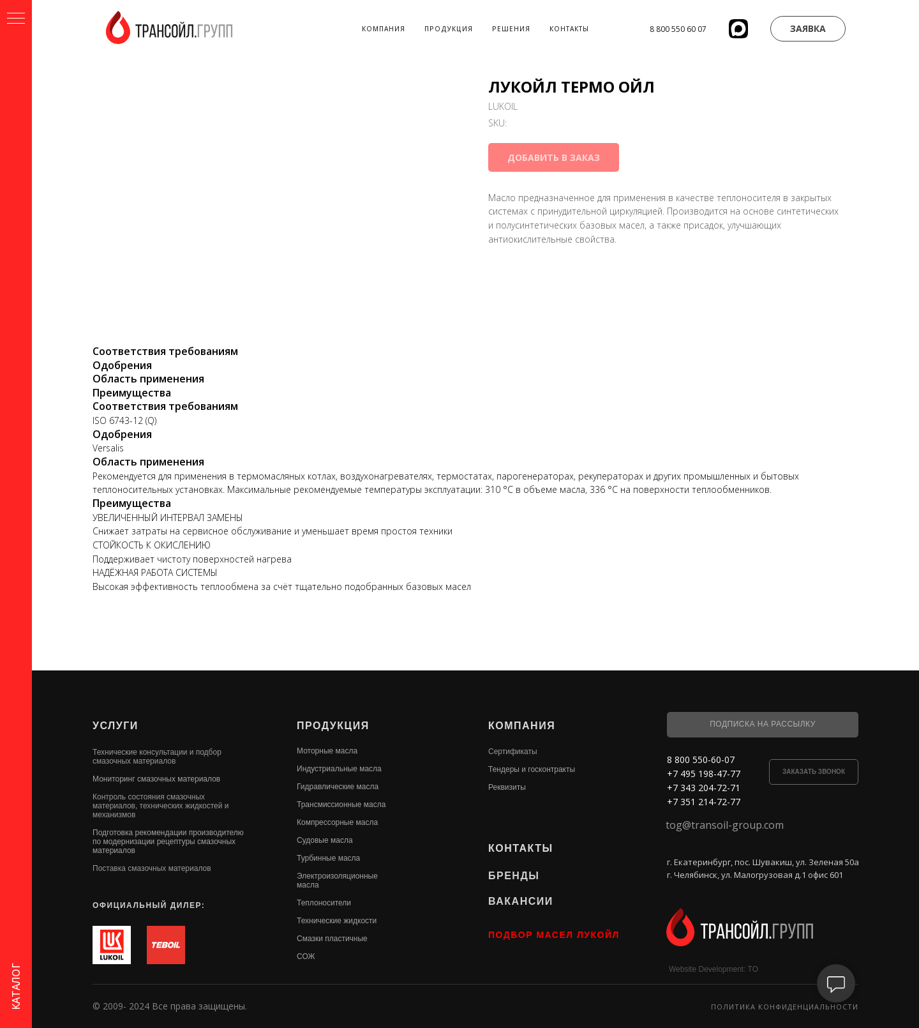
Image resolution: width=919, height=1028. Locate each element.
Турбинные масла (328, 858)
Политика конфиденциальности (784, 1006)
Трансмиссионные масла (341, 804)
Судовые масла (325, 840)
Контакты (569, 28)
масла (308, 885)
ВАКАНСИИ (520, 901)
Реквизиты (507, 787)
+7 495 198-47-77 (703, 773)
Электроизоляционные (337, 876)
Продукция (448, 28)
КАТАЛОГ (16, 986)
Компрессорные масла (337, 822)
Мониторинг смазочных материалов (156, 779)
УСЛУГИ (115, 725)
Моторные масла (327, 750)
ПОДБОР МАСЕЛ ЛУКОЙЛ (554, 935)
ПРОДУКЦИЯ (333, 725)
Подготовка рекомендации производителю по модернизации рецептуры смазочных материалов (168, 841)
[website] (738, 28)
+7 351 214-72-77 (703, 802)
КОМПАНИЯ (521, 725)
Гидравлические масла (337, 786)
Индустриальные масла (339, 768)
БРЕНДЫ (513, 875)
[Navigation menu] (16, 19)
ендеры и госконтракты (534, 769)
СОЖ (306, 956)
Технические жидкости (337, 920)
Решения (511, 28)
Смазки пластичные (332, 938)
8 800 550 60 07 (678, 29)
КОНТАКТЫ (520, 848)
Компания (383, 28)
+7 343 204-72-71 (703, 788)
